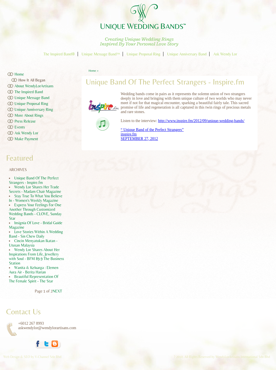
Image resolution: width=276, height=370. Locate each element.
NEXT (57, 291)
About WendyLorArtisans (34, 86)
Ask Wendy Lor (225, 54)
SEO (27, 357)
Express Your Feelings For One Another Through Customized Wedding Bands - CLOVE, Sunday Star (35, 212)
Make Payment (26, 139)
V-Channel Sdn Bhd (48, 357)
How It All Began (31, 80)
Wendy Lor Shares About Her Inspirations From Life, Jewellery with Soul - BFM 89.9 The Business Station (36, 256)
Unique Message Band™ (101, 54)
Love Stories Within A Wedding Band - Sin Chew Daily (36, 234)
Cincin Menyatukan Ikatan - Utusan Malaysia (33, 242)
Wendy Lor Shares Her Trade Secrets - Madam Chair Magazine (35, 189)
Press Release (25, 121)
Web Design (11, 357)
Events (20, 127)
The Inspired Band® (59, 54)
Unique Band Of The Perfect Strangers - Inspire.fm (34, 180)
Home (19, 74)
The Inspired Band (29, 92)
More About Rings (29, 115)
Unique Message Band (32, 97)
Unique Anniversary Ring (34, 109)
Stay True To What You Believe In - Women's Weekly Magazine (35, 198)
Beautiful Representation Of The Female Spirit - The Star (33, 278)
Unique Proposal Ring (143, 54)
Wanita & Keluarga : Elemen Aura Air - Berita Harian (33, 269)
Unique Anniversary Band (187, 54)
